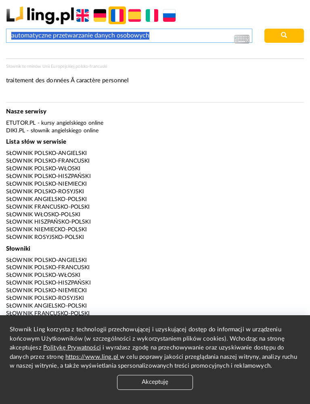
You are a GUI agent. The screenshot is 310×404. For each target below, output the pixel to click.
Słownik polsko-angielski (46, 153)
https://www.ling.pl (92, 357)
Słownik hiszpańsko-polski (48, 222)
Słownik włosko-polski (43, 215)
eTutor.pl (21, 123)
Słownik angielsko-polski (46, 199)
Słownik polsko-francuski (48, 161)
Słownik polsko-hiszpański (48, 176)
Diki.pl (15, 131)
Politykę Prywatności (72, 348)
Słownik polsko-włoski (43, 169)
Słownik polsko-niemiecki (46, 184)
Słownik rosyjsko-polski (45, 237)
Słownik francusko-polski (48, 207)
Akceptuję (155, 382)
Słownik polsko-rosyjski (45, 192)
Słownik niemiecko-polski (46, 229)
